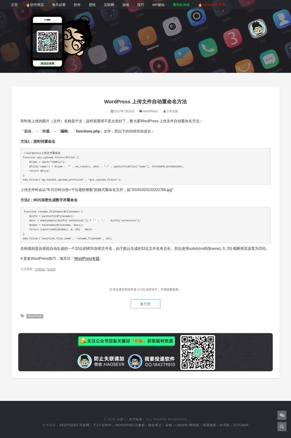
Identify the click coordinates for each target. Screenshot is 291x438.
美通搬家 (209, 425)
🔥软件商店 (35, 5)
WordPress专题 (86, 258)
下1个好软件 (102, 425)
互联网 (109, 5)
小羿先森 (172, 111)
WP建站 (158, 5)
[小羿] (141, 289)
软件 (77, 5)
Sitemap (241, 425)
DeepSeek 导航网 (74, 425)
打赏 (145, 304)
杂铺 (168, 425)
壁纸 (92, 5)
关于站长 (136, 419)
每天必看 (59, 5)
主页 (14, 5)
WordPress (150, 111)
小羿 (120, 419)
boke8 (51, 269)
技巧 (140, 5)
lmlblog (40, 269)
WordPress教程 (130, 425)
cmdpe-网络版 (187, 425)
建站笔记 (155, 425)
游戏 (125, 5)
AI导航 (225, 425)
